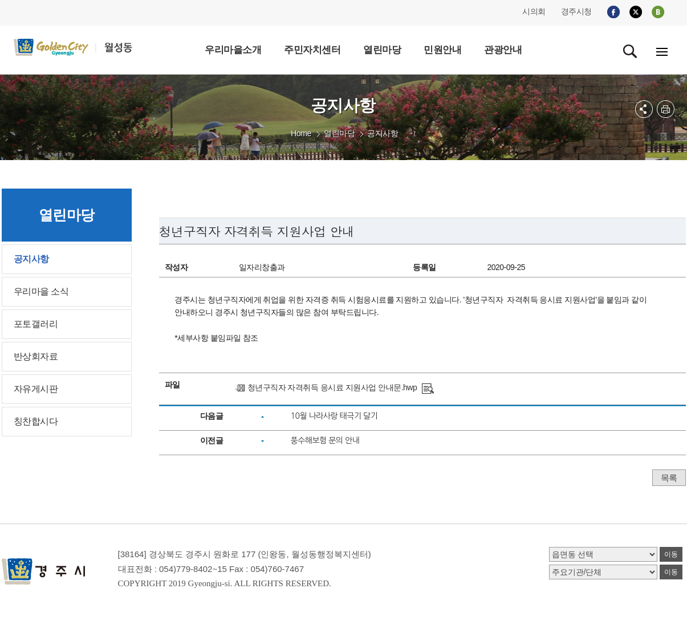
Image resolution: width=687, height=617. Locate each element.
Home (301, 133)
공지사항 (382, 133)
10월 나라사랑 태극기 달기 (333, 416)
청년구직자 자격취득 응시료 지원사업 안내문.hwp (332, 387)
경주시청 (576, 11)
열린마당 (339, 133)
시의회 (534, 11)
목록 (669, 478)
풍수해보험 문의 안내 (324, 440)
